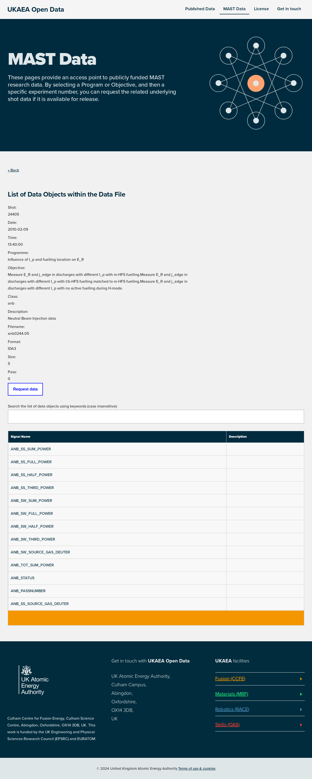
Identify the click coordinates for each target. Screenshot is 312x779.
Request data (25, 389)
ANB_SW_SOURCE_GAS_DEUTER (40, 552)
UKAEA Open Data (35, 9)
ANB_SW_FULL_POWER (32, 513)
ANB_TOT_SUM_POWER (32, 565)
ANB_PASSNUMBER (28, 591)
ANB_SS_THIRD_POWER (32, 487)
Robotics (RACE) (232, 709)
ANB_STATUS (22, 578)
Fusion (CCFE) (230, 679)
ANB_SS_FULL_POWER (31, 462)
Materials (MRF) (231, 694)
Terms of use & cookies (196, 768)
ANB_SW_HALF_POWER (32, 526)
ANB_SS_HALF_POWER (31, 474)
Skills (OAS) (227, 725)
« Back (13, 170)
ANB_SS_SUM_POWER (31, 449)
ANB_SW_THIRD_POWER (33, 539)
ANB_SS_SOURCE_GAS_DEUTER (40, 603)
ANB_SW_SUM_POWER (31, 500)
